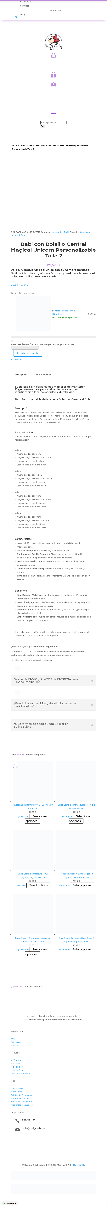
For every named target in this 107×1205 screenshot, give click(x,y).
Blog (13, 1038)
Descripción (21, 374)
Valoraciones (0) (43, 374)
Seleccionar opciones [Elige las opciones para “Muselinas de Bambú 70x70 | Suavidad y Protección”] (36, 819)
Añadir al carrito (28, 353)
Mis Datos (15, 1063)
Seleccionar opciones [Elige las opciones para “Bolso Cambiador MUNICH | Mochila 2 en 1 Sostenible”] (80, 819)
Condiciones (17, 1088)
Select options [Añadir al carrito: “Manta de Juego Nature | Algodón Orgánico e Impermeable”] (82, 885)
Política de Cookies (20, 1098)
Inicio (14, 146)
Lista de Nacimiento (21, 1073)
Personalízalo (43, 344)
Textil (22, 146)
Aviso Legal (16, 1091)
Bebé (29, 146)
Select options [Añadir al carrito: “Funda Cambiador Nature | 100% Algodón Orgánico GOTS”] (38, 885)
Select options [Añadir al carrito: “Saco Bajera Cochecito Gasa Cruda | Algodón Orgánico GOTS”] (82, 949)
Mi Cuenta (16, 1060)
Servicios (15, 1045)
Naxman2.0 (78, 1165)
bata (87, 232)
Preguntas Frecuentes (22, 1105)
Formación (16, 1042)
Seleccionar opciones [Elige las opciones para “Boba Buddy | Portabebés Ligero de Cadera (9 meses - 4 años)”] (36, 952)
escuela (14, 235)
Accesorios (40, 146)
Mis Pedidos (17, 1067)
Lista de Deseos (18, 1070)
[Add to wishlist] (15, 765)
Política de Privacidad (21, 1095)
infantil (22, 235)
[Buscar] (42, 126)
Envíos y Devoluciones (22, 1101)
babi (82, 232)
